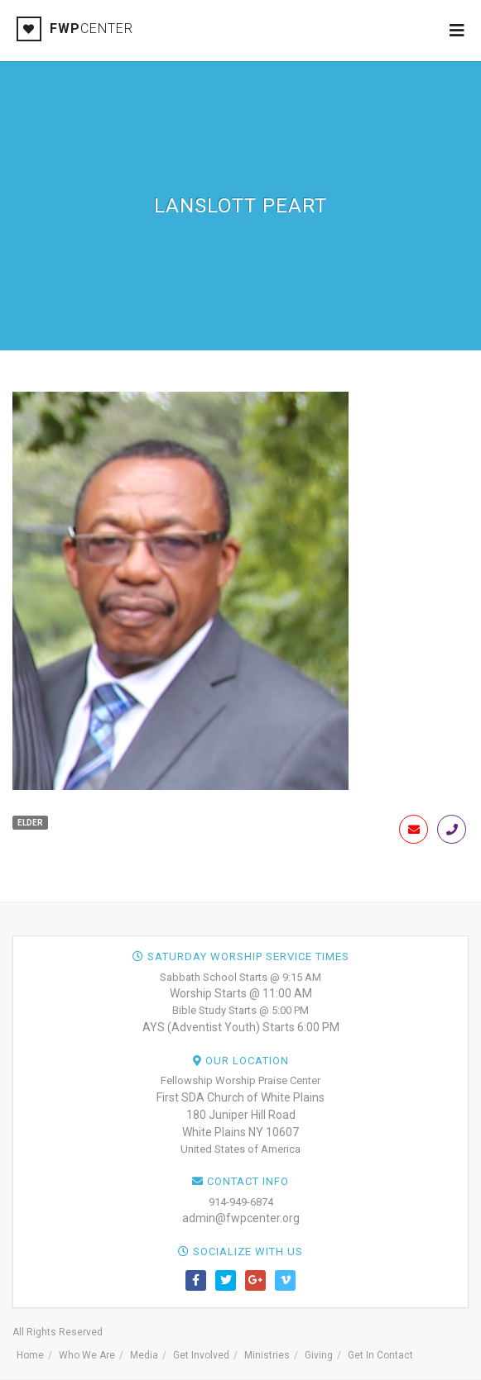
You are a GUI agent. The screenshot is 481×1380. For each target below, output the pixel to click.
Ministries (267, 1355)
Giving (319, 1355)
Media (144, 1355)
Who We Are (87, 1355)
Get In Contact (380, 1355)
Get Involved (201, 1355)
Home (30, 1355)
